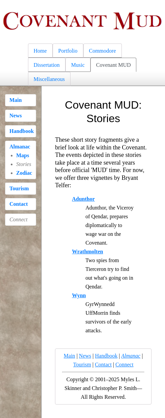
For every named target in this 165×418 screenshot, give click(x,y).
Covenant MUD (113, 65)
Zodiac (24, 173)
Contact (18, 204)
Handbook (21, 131)
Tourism (19, 188)
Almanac (19, 146)
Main (15, 100)
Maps (22, 155)
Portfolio (68, 51)
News (15, 115)
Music (78, 65)
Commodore (102, 51)
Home (40, 51)
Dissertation (47, 65)
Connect (124, 364)
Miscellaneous (49, 79)
